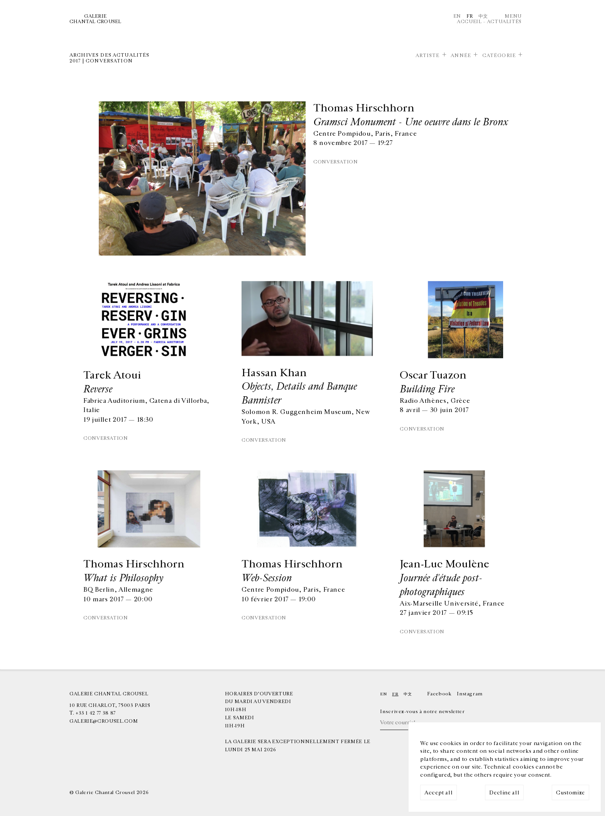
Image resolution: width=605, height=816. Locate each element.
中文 (483, 16)
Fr (469, 16)
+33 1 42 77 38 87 (96, 713)
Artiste (428, 55)
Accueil (469, 22)
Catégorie (499, 55)
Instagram (470, 694)
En (457, 16)
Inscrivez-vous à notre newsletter (422, 711)
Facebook (439, 694)
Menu (513, 16)
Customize (570, 792)
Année (461, 55)
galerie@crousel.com (103, 721)
